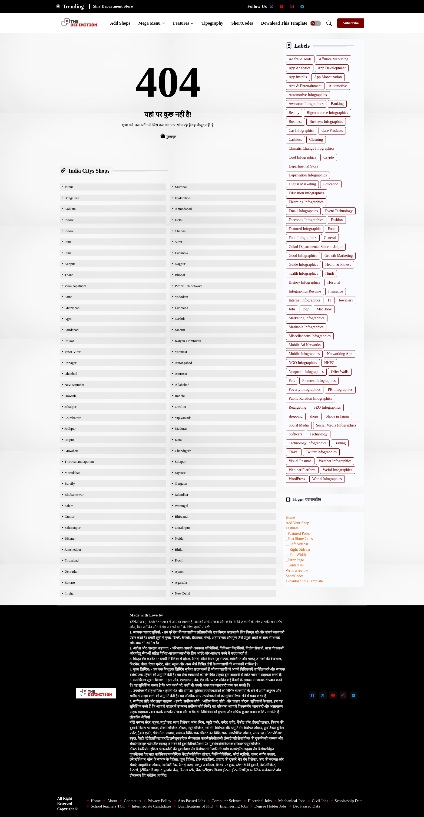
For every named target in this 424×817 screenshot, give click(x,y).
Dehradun (71, 571)
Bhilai (179, 549)
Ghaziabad (72, 308)
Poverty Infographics (305, 390)
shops (314, 416)
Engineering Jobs (234, 806)
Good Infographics (303, 256)
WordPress (297, 479)
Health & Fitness (338, 265)
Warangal (181, 506)
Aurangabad (183, 363)
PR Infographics (340, 390)
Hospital (333, 282)
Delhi (179, 220)
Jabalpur (71, 407)
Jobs (292, 309)
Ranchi (180, 396)
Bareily (70, 483)
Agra (68, 319)
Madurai (181, 428)
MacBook (324, 309)
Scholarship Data (349, 801)
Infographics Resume (305, 291)
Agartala (181, 582)
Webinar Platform (302, 470)
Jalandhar (181, 495)
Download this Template (284, 23)
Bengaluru (72, 198)
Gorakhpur (182, 528)
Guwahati (71, 451)
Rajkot (69, 341)
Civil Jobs (320, 801)
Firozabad (72, 560)
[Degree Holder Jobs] (364, 6)
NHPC (329, 363)
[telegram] (302, 6)
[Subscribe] (350, 23)
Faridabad (72, 330)
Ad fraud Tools (300, 59)
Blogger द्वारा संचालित (303, 499)
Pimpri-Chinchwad (188, 286)
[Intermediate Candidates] (333, 6)
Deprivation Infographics (308, 175)
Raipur (69, 440)
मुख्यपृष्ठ (168, 136)
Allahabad (182, 385)
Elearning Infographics (306, 202)
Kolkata (70, 209)
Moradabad (73, 473)
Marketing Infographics (307, 318)
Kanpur (70, 264)
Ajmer (179, 571)
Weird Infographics (337, 470)
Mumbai (181, 187)
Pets (292, 381)
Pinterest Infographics (319, 381)
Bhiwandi (182, 516)
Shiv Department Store (113, 6)
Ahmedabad (183, 209)
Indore (69, 220)
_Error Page (295, 560)
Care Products (332, 131)
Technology (318, 434)
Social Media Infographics (336, 425)
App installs (298, 77)
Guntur (70, 516)
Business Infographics (326, 122)
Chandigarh (183, 451)
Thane (69, 275)
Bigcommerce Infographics (327, 113)
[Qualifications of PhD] (343, 6)
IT (329, 300)
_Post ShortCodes (299, 539)
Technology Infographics (308, 443)
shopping (296, 416)
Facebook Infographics (306, 220)
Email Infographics (303, 211)
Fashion (337, 220)
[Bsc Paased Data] (374, 6)
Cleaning (316, 139)
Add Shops (120, 23)
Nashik (180, 319)
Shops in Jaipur (337, 416)
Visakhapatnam (75, 286)
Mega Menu (149, 23)
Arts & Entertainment (305, 86)
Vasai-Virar (73, 352)
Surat (178, 242)
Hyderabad (182, 198)
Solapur (180, 462)
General (330, 238)
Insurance (335, 291)
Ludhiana (181, 308)
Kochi (179, 560)
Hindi (329, 273)
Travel (294, 452)
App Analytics (300, 68)
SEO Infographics (327, 407)
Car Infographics (301, 131)
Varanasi (181, 352)
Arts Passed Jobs (191, 801)
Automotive (338, 86)
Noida (179, 538)
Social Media (299, 425)
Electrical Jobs (260, 801)
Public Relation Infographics (310, 398)
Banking (337, 104)
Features (181, 23)
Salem (69, 506)
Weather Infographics (335, 461)
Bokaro (70, 582)
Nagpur (180, 264)
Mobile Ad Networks (305, 345)
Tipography (212, 23)
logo (306, 309)
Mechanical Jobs (291, 801)
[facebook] (312, 695)
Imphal (70, 593)
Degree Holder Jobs (270, 806)
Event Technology (339, 211)
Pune (68, 242)
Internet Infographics (305, 300)
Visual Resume (300, 461)
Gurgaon (181, 483)
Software (296, 434)
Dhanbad (71, 374)
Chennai (181, 231)
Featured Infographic (305, 229)
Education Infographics (306, 193)
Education (331, 184)
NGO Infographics (303, 363)
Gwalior (181, 407)
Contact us (132, 801)
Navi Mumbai (74, 385)
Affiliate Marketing (333, 59)
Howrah (70, 396)
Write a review (297, 571)
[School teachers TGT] (323, 6)
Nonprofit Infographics (306, 372)
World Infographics (327, 479)
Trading (340, 443)
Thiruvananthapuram (79, 462)
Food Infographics (303, 238)
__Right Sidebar (298, 549)
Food (332, 229)
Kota (178, 440)
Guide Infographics (303, 265)
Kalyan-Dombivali (188, 341)
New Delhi (182, 593)
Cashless (295, 139)
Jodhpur (70, 428)
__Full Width (296, 555)
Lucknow (181, 253)
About (112, 801)
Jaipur (69, 187)
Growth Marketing (338, 256)
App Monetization (328, 77)
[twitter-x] (271, 6)
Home (290, 518)
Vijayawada (183, 418)
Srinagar (71, 363)
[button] (315, 23)
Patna (68, 297)
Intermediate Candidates (151, 806)
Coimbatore (73, 418)
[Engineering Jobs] (353, 6)
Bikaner (70, 538)
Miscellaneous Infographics (310, 336)
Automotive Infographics (308, 95)
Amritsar (181, 374)
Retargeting (297, 407)
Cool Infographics (302, 157)
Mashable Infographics (306, 327)
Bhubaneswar (74, 495)
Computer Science (226, 801)
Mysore (180, 473)
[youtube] (282, 6)
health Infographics (303, 273)
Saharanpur (73, 528)
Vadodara (181, 297)
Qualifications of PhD (195, 806)
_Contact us (295, 565)
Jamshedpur (73, 549)
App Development (332, 68)
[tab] (120, 23)
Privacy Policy (159, 801)
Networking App (339, 354)
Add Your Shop (297, 523)
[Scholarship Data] (312, 6)
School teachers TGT (108, 806)
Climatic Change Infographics (311, 148)
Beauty (294, 113)
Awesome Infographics (306, 104)
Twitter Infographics (321, 452)
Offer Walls (340, 372)
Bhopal (180, 275)
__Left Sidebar (297, 544)
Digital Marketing (302, 184)
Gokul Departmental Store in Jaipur (316, 247)
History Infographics (304, 282)
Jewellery (346, 300)
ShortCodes (242, 23)
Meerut (180, 330)
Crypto (328, 157)
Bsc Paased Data (306, 806)
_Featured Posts (298, 533)
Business (295, 122)
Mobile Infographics (304, 354)
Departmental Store (303, 166)
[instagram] (292, 6)
